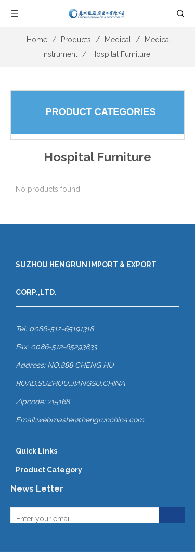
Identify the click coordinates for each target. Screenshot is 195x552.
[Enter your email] (82, 519)
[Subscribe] (172, 518)
